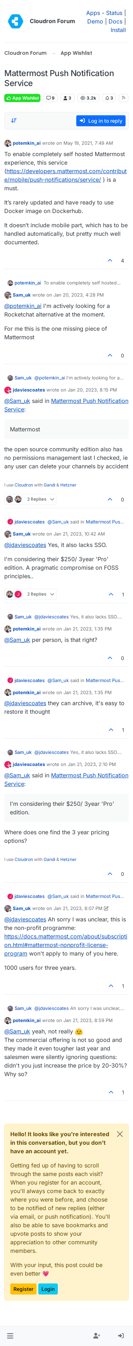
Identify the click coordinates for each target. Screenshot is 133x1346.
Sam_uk (22, 295)
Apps (93, 12)
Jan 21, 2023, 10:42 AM (79, 534)
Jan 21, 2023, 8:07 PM (78, 908)
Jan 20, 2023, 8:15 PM (92, 390)
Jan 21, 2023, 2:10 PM (92, 764)
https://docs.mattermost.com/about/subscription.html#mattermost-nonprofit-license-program (65, 945)
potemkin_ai (27, 143)
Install (118, 29)
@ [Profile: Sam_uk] (17, 400)
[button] (10, 1336)
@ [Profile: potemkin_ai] (22, 305)
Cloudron (24, 485)
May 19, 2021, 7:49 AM (88, 143)
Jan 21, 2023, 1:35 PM (87, 629)
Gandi (49, 485)
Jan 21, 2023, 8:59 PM (88, 1020)
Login (48, 1289)
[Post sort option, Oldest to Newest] (13, 120)
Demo (95, 21)
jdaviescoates (29, 390)
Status (114, 12)
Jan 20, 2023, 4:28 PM (79, 295)
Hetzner (68, 485)
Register (23, 1289)
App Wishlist (22, 98)
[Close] (119, 1134)
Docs (115, 21)
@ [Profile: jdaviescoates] (25, 544)
